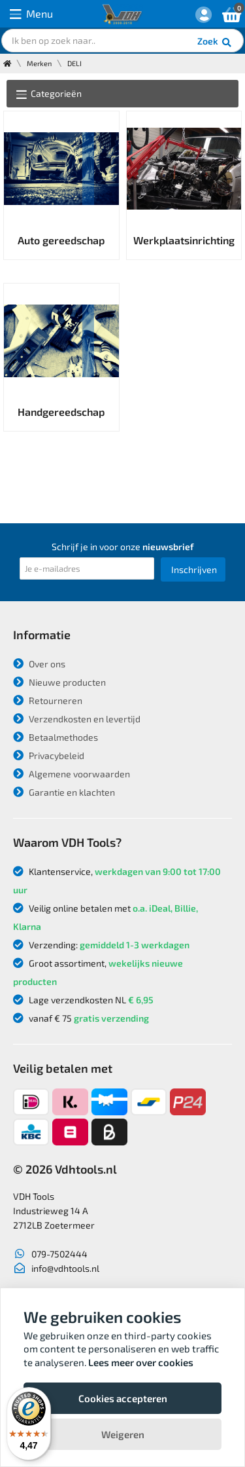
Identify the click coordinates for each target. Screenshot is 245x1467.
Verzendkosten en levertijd (76, 718)
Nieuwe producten (59, 682)
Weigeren (122, 1434)
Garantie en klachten (64, 792)
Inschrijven (194, 569)
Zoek (215, 42)
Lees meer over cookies (140, 1362)
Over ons (39, 663)
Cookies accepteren (122, 1398)
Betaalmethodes (55, 737)
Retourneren (47, 700)
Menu (31, 14)
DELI (74, 63)
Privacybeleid (48, 755)
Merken (39, 63)
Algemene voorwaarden (71, 773)
